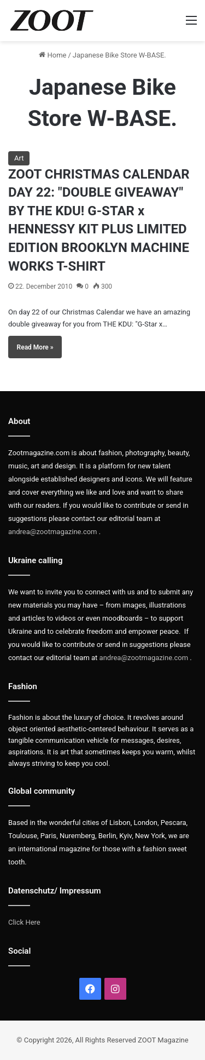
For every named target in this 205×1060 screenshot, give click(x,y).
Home (52, 55)
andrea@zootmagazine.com (52, 532)
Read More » (35, 347)
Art (19, 158)
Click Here (24, 922)
